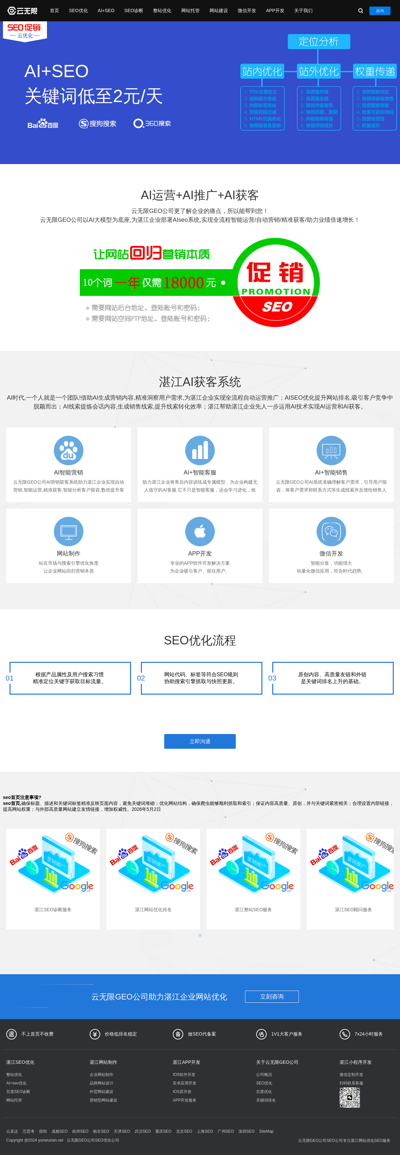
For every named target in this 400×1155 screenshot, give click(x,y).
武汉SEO (143, 1131)
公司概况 (264, 1074)
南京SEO (101, 1131)
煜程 (43, 1131)
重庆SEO (163, 1131)
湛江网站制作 (103, 1062)
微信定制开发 (351, 1074)
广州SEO (226, 1131)
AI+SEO (106, 10)
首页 (54, 10)
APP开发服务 (184, 1100)
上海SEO (205, 1131)
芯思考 (28, 1131)
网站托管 (190, 10)
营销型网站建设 (103, 1100)
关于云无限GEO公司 (277, 1062)
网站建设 (219, 10)
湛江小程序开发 (356, 1062)
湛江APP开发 (186, 1062)
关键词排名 (266, 1100)
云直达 (12, 1131)
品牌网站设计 (101, 1083)
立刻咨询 (272, 996)
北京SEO (184, 1131)
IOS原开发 (182, 1091)
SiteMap (266, 1131)
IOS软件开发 (184, 1074)
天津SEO (122, 1131)
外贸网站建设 (101, 1091)
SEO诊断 (134, 10)
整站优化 (162, 10)
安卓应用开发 (184, 1083)
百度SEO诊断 (18, 1091)
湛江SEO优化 (20, 1062)
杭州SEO (80, 1131)
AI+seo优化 (16, 1083)
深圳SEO (246, 1131)
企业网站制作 (101, 1074)
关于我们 (303, 10)
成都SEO (60, 1131)
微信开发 (247, 10)
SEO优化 (78, 10)
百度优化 (264, 1091)
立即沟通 (200, 741)
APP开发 (275, 10)
